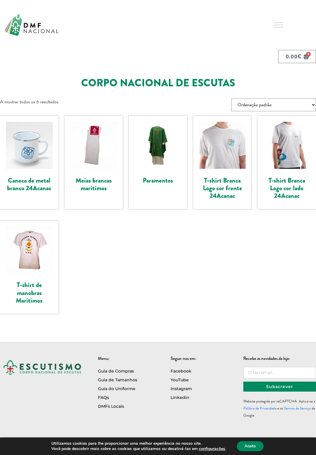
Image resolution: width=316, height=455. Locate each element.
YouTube (180, 379)
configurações (210, 448)
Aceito (250, 446)
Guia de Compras (116, 371)
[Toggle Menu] (278, 25)
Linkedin (180, 397)
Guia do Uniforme (116, 388)
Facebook (181, 371)
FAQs (103, 397)
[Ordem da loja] (273, 104)
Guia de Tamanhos (117, 379)
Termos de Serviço (297, 408)
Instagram (181, 388)
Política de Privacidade (259, 408)
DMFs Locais (111, 406)
